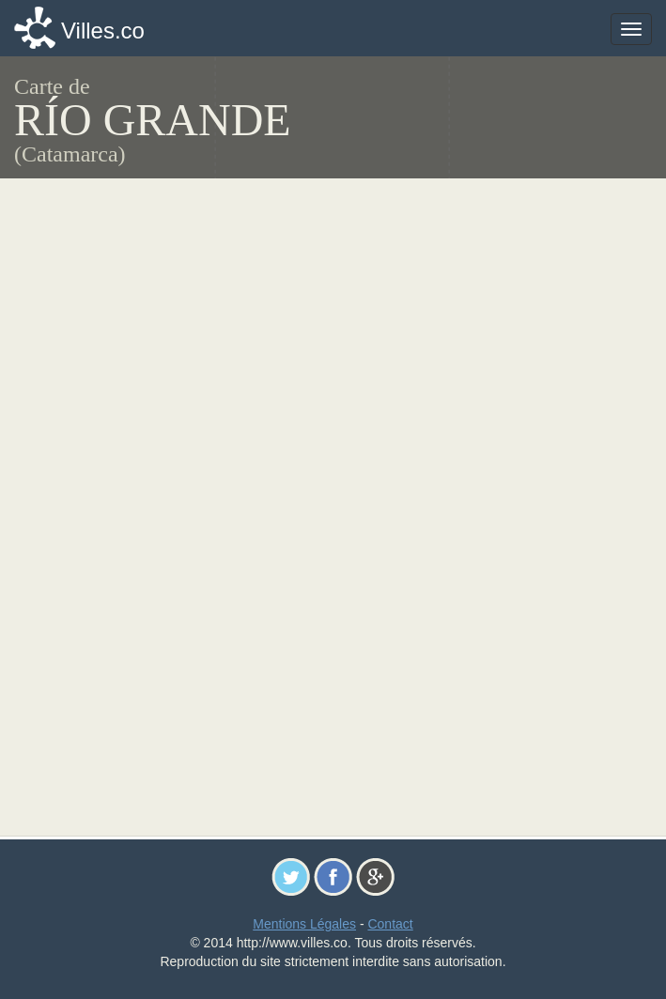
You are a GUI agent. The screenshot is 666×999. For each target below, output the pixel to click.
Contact (389, 923)
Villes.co (103, 30)
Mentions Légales (304, 923)
